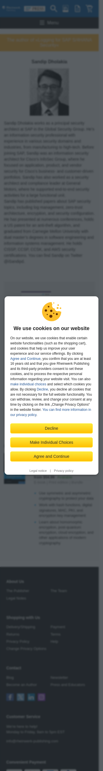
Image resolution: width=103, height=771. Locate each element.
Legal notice (38, 470)
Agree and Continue (25, 359)
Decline (42, 389)
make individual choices (28, 384)
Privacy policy (64, 470)
